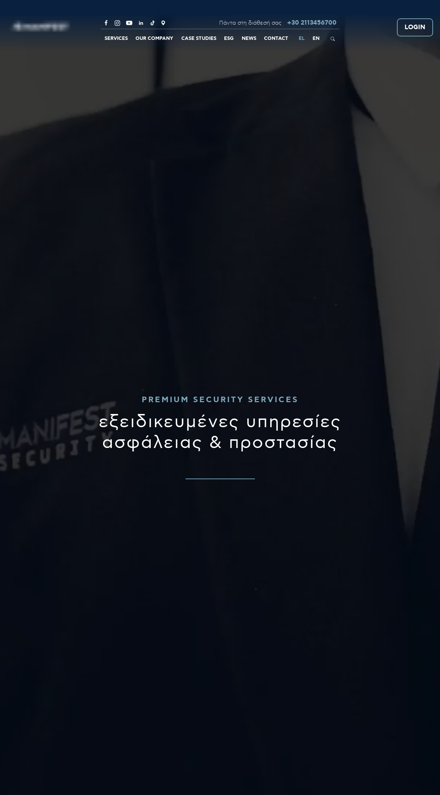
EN (316, 38)
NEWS (249, 38)
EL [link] (302, 38)
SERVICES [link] (116, 38)
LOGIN (415, 28)
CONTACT (276, 38)
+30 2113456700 (312, 23)
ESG (229, 38)
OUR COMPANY (154, 38)
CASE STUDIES (198, 38)
